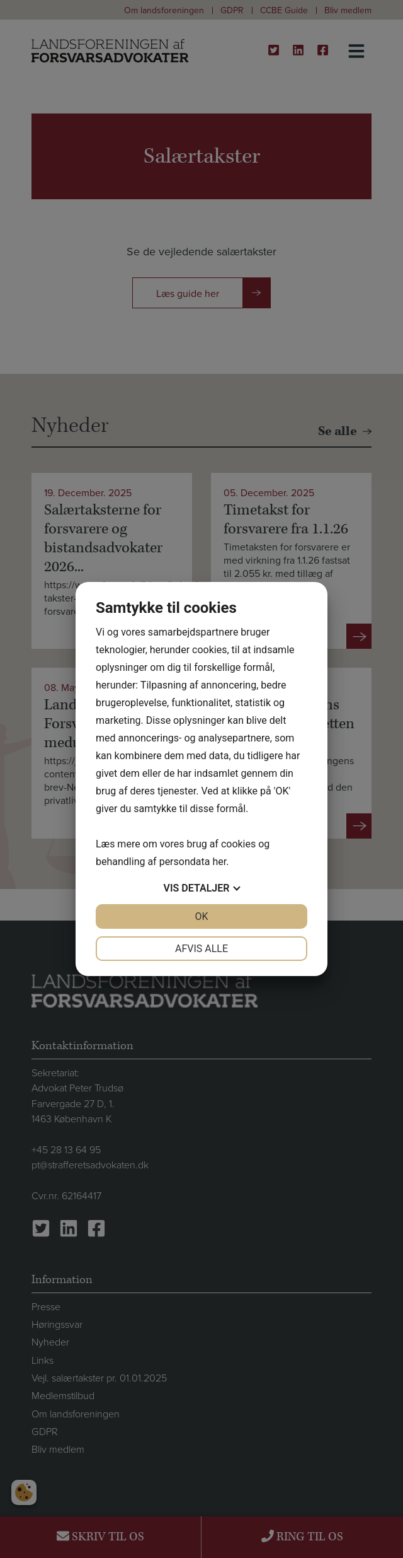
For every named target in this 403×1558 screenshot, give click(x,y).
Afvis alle (201, 949)
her (219, 862)
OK (201, 916)
